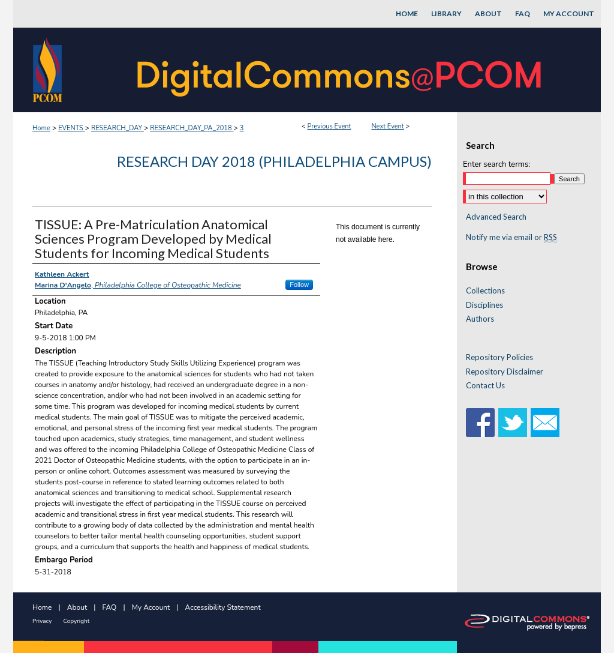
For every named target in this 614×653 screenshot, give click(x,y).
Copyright (76, 621)
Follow (299, 284)
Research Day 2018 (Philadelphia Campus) (274, 161)
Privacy (42, 621)
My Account (151, 607)
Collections (485, 290)
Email (545, 422)
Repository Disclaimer (504, 371)
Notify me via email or (511, 237)
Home (41, 128)
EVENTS (71, 128)
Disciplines (484, 305)
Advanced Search (496, 216)
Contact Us (485, 385)
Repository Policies (499, 357)
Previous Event (329, 126)
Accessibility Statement (223, 607)
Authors (480, 318)
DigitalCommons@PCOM (340, 70)
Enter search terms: (496, 164)
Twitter (512, 422)
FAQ (110, 607)
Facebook (480, 422)
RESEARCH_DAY (117, 128)
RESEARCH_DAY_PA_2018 (191, 128)
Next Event (387, 126)
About (77, 607)
